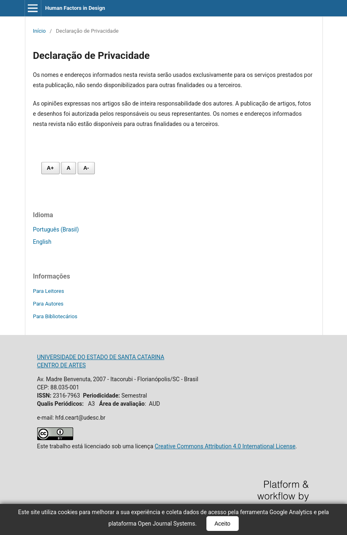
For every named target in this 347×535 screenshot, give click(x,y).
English (42, 241)
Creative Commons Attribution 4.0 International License (225, 446)
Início (39, 31)
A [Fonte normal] (68, 168)
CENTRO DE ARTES (61, 365)
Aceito (223, 523)
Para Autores (48, 304)
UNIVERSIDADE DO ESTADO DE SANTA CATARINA (100, 357)
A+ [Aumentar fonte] (50, 168)
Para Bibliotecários (55, 316)
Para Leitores (48, 291)
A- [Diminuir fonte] (86, 168)
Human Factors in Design (75, 8)
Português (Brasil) (56, 229)
